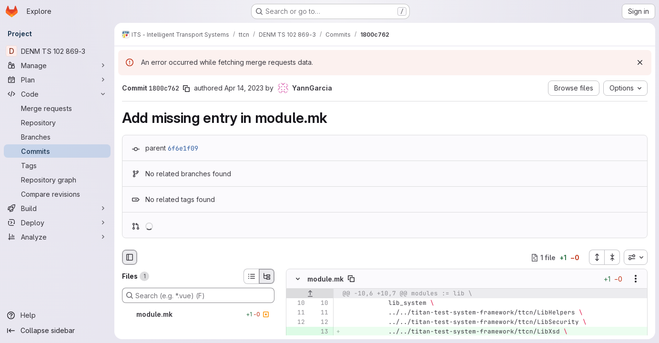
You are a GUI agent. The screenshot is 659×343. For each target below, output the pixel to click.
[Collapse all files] (612, 257)
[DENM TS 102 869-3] (57, 51)
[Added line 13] (320, 332)
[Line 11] (297, 313)
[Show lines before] (310, 294)
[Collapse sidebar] (57, 330)
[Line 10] (297, 303)
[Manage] (57, 65)
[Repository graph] (57, 179)
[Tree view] (266, 276)
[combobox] (636, 257)
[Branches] (57, 136)
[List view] (251, 276)
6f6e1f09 (183, 148)
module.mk (325, 279)
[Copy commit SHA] (186, 88)
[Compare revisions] (57, 194)
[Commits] (57, 151)
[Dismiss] (640, 62)
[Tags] (57, 165)
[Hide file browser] (129, 257)
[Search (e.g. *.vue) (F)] (198, 295)
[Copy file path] (351, 279)
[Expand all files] (596, 257)
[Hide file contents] (298, 279)
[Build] (57, 208)
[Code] (57, 94)
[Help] (57, 315)
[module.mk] (198, 314)
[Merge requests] (57, 108)
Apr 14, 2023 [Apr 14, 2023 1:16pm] (244, 88)
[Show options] (635, 279)
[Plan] (57, 79)
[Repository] (57, 122)
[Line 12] (297, 322)
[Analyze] (57, 236)
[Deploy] (57, 222)
